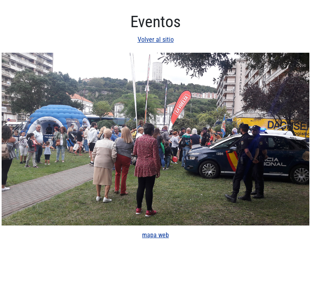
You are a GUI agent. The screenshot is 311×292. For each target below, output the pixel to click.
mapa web (155, 235)
